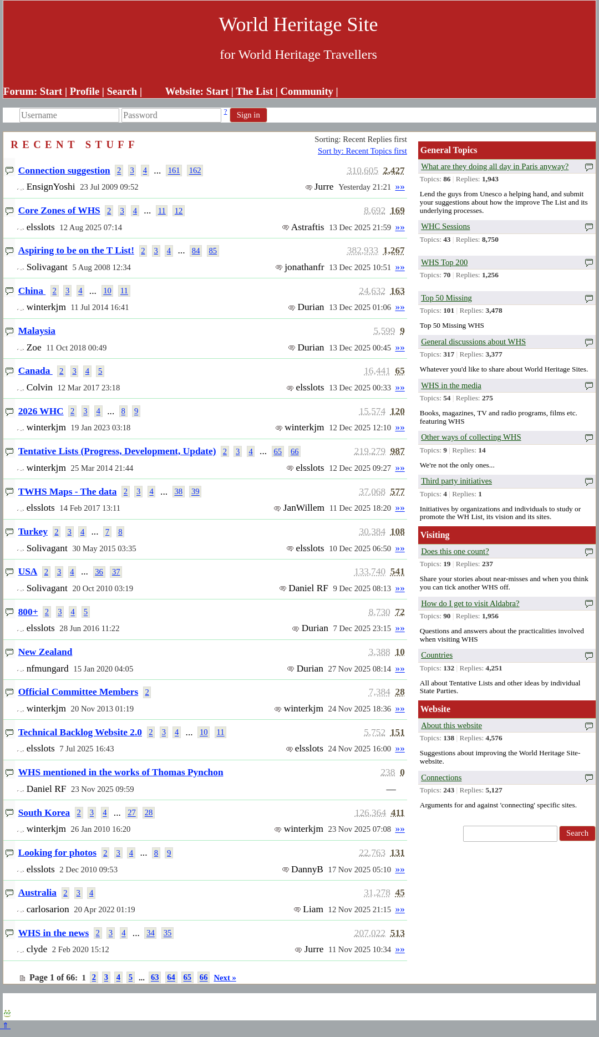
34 (150, 933)
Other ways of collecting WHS (471, 437)
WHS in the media (451, 385)
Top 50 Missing (446, 297)
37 (116, 571)
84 (196, 250)
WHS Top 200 (444, 262)
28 (149, 813)
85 (213, 250)
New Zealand (45, 652)
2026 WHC (41, 411)
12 (179, 210)
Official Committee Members (78, 692)
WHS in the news (53, 933)
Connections (441, 777)
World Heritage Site (298, 24)
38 (178, 491)
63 (155, 977)
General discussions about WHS (473, 341)
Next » (225, 977)
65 (277, 451)
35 (168, 933)
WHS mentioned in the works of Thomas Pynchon (121, 772)
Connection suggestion (64, 170)
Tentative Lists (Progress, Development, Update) (117, 451)
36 (99, 571)
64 (171, 977)
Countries (437, 654)
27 (132, 813)
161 (174, 170)
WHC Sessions (445, 226)
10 (107, 291)
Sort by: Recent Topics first (362, 150)
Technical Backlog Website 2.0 (80, 732)
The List (254, 91)
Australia (37, 892)
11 (162, 210)
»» (399, 186)
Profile (85, 91)
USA (28, 571)
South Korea (44, 812)
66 (295, 451)
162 (195, 170)
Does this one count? (455, 551)
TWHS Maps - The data (67, 491)
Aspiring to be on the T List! (76, 250)
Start (51, 91)
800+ (28, 612)
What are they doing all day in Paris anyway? (494, 166)
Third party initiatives (456, 480)
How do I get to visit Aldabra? (470, 603)
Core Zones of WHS (59, 210)
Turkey (33, 531)
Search (122, 91)
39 (195, 491)
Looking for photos (57, 852)
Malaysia (36, 331)
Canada (35, 370)
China (32, 291)
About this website (451, 725)
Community (307, 91)
